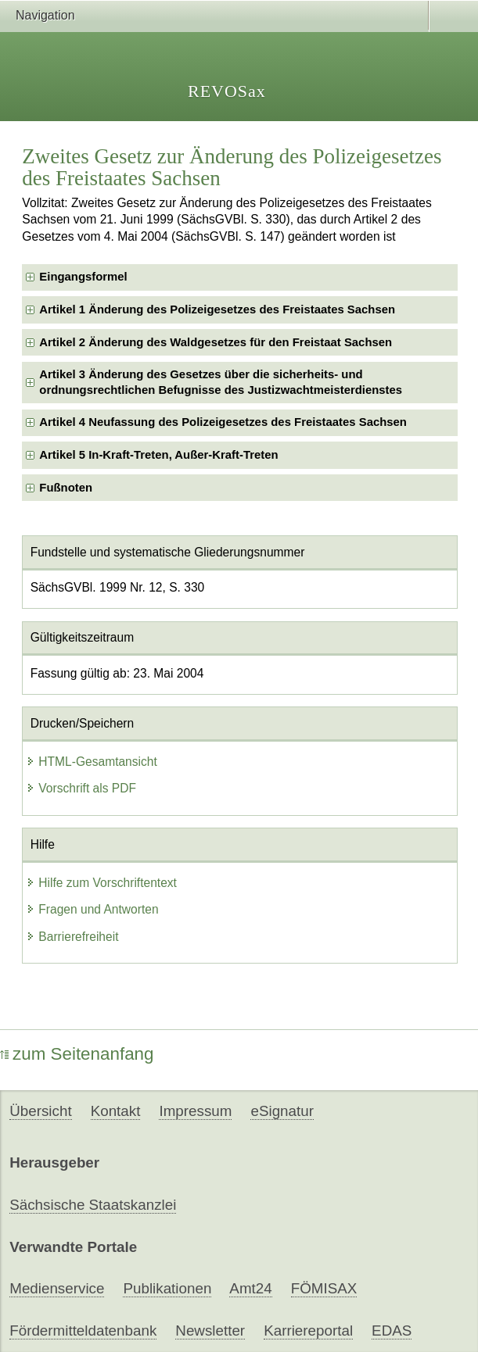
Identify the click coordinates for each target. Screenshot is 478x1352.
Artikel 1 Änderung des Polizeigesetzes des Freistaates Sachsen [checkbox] (217, 309)
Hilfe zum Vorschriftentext (101, 882)
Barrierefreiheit (72, 936)
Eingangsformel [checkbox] (83, 276)
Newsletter (210, 1330)
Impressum (195, 1111)
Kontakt (116, 1111)
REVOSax (227, 91)
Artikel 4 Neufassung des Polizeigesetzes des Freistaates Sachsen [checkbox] (223, 422)
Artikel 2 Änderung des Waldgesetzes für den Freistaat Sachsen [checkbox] (215, 342)
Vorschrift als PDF (81, 788)
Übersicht (40, 1111)
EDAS (392, 1330)
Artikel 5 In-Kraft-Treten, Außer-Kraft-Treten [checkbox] (158, 455)
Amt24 (250, 1288)
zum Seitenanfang (77, 1054)
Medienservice (56, 1288)
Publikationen (167, 1288)
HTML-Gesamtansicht (91, 761)
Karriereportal (308, 1330)
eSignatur (281, 1111)
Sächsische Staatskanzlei (92, 1204)
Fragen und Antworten (92, 909)
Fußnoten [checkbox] (65, 487)
